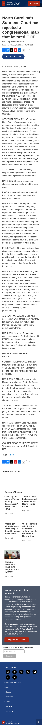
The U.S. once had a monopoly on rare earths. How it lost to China (30, 501)
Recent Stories (13, 492)
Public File (8, 706)
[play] (3, 722)
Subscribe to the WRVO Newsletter (18, 647)
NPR (12, 455)
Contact (7, 702)
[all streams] (39, 722)
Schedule (7, 692)
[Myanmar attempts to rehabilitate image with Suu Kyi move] (12, 554)
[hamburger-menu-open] (3, 3)
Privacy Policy (9, 711)
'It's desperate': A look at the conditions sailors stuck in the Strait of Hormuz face (29, 530)
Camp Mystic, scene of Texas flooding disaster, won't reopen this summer (11, 502)
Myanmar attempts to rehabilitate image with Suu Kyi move (11, 567)
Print (28, 49)
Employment (8, 697)
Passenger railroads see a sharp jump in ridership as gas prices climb (12, 529)
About (6, 687)
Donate (35, 3)
